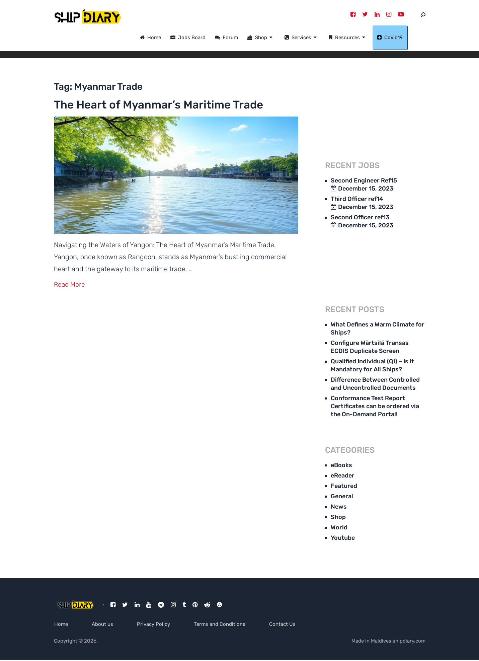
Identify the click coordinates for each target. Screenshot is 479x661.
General (342, 496)
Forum (244, 38)
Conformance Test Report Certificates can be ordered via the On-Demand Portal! (375, 406)
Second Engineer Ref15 (364, 181)
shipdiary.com (409, 642)
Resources (362, 38)
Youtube (343, 538)
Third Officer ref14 (357, 199)
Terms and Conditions (222, 624)
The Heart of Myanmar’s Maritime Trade (160, 112)
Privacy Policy (155, 624)
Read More (70, 300)
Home (168, 38)
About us (103, 624)
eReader (342, 476)
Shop (275, 38)
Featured (344, 486)
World (339, 527)
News (339, 507)
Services (316, 38)
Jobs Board (206, 38)
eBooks (341, 465)
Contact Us (286, 624)
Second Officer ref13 (360, 217)
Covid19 (408, 38)
